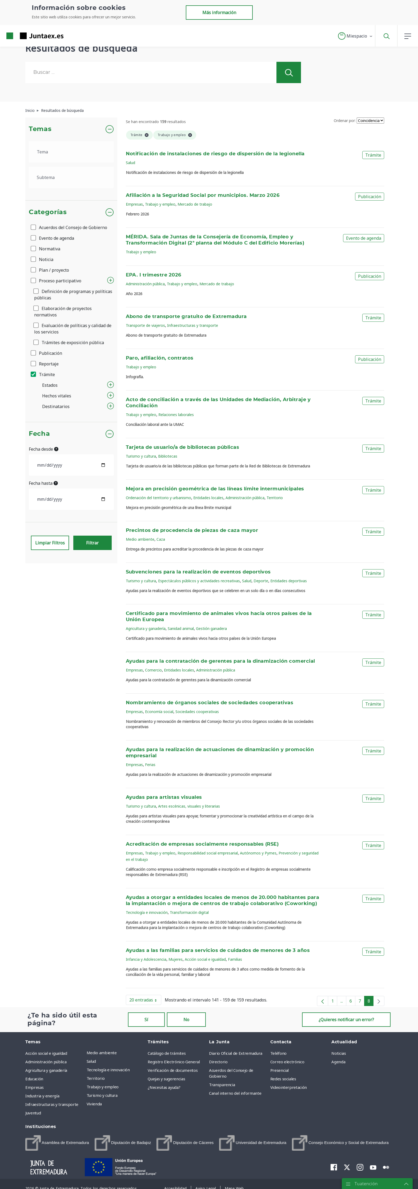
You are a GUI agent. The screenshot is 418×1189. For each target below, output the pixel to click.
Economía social (159, 711)
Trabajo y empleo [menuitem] (103, 1086)
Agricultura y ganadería (146, 628)
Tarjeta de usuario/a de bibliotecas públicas (182, 447)
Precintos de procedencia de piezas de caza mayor (192, 530)
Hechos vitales (56, 396)
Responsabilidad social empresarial (208, 853)
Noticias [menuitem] (338, 1053)
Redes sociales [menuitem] (283, 1078)
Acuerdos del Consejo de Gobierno (69, 227)
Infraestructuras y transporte (192, 325)
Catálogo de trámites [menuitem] (167, 1053)
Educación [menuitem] (34, 1078)
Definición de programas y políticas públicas (73, 294)
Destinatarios (56, 406)
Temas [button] (40, 129)
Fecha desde (43, 449)
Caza (160, 539)
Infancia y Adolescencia (146, 959)
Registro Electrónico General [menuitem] (174, 1061)
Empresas (134, 204)
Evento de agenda (52, 238)
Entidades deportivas (288, 580)
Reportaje (45, 364)
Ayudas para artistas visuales (164, 797)
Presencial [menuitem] (279, 1070)
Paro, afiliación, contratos (160, 358)
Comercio (153, 670)
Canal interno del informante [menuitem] (235, 1093)
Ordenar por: (345, 120)
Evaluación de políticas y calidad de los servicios (72, 329)
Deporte (261, 580)
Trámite (43, 374)
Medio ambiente (140, 539)
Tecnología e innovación (147, 912)
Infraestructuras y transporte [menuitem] (51, 1104)
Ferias (150, 764)
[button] (355, 36)
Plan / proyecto (50, 270)
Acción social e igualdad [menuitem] (46, 1053)
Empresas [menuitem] (34, 1087)
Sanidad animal (181, 628)
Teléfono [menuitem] (278, 1053)
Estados (50, 385)
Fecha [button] (39, 434)
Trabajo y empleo (160, 204)
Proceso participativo (56, 281)
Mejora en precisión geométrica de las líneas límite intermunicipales (215, 489)
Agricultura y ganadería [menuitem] (46, 1070)
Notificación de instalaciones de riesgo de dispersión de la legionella (215, 154)
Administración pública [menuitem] (45, 1061)
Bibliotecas (167, 456)
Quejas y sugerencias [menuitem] (166, 1078)
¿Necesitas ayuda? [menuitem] (164, 1087)
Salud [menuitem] (91, 1061)
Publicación (46, 353)
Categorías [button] (48, 212)
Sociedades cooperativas (197, 711)
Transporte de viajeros (145, 325)
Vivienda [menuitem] (94, 1103)
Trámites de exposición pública (69, 342)
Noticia (42, 259)
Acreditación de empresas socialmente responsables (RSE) (202, 844)
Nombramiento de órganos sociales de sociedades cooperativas (210, 703)
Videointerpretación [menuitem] (288, 1087)
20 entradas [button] (145, 1001)
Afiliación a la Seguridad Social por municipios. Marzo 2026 (203, 195)
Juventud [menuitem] (33, 1112)
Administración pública (145, 283)
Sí (146, 1020)
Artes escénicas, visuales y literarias (189, 806)
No (186, 1020)
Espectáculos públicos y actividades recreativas (199, 580)
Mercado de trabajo (195, 204)
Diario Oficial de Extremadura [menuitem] (235, 1053)
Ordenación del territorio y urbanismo (158, 497)
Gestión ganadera (211, 628)
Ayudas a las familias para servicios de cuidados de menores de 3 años (218, 950)
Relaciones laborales (176, 414)
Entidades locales (208, 497)
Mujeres (175, 959)
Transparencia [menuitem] (222, 1084)
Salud (130, 162)
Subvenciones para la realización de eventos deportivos (198, 572)
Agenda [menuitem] (338, 1061)
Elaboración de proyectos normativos (63, 312)
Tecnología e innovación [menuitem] (108, 1069)
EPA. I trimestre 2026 (153, 275)
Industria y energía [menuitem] (42, 1095)
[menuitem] (57, 1143)
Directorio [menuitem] (218, 1061)
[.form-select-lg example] (71, 151)
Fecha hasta (43, 483)
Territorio (275, 497)
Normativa (45, 249)
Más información (219, 12)
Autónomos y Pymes (258, 853)
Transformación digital (189, 912)
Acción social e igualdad (205, 959)
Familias (235, 959)
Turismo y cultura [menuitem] (102, 1095)
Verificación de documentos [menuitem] (173, 1070)
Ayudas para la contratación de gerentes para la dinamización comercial (220, 661)
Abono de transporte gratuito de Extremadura (186, 316)
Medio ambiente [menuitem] (102, 1052)
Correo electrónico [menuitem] (287, 1061)
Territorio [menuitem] (96, 1078)
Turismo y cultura (141, 456)
